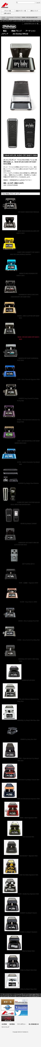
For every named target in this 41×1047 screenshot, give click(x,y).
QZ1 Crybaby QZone (20, 564)
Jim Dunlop (10, 17)
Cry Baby (17, 17)
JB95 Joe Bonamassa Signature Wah (20, 798)
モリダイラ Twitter (21, 1013)
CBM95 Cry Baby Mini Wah (20, 739)
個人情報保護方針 (33, 1024)
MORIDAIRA (4, 5)
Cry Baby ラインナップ (11, 194)
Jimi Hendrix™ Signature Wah (20, 856)
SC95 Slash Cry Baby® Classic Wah (20, 779)
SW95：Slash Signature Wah (20, 818)
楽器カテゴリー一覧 (20, 10)
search (38, 3)
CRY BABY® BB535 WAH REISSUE (20, 212)
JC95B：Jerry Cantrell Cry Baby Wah (20, 640)
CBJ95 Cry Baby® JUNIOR (20, 523)
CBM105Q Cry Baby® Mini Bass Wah (20, 720)
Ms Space (7, 1018)
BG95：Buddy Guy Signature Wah (20, 894)
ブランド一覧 (7, 10)
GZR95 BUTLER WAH (20, 680)
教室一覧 (7, 1002)
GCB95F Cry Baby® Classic (20, 913)
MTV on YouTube (7, 1013)
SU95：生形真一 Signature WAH (20, 583)
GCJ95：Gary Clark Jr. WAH (20, 602)
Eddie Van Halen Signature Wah (20, 875)
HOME (3, 17)
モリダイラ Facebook (21, 1007)
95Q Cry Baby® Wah (20, 951)
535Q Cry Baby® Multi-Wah (20, 970)
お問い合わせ (7, 13)
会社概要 (4, 1024)
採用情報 (12, 1024)
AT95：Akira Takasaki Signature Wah (20, 379)
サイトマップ (5, 1027)
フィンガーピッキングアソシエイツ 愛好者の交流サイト (21, 1002)
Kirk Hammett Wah (20, 837)
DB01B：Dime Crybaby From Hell (20, 621)
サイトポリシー (22, 1024)
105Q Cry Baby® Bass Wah (20, 989)
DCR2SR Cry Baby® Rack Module (20, 483)
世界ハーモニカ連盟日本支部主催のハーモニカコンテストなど (7, 1007)
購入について (34, 10)
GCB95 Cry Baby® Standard (20, 932)
